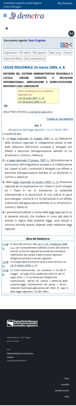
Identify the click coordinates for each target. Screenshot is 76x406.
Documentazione (35, 58)
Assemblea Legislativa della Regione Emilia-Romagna (22, 4)
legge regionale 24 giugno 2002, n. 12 (36, 182)
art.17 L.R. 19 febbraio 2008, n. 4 (39, 245)
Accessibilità (65, 384)
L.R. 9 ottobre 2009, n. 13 (23, 265)
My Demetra (65, 3)
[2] (4, 262)
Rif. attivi (25, 52)
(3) (5, 106)
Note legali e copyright (62, 390)
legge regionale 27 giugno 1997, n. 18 (31, 160)
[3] (4, 270)
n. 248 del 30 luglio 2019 (39, 112)
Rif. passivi (39, 52)
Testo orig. (55, 52)
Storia (67, 52)
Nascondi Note (12, 58)
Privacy (66, 378)
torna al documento (60, 119)
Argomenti (10, 52)
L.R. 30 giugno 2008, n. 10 (32, 101)
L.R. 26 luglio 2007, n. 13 (31, 98)
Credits (67, 396)
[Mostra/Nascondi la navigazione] (5, 15)
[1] (4, 244)
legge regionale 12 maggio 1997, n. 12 (34, 138)
